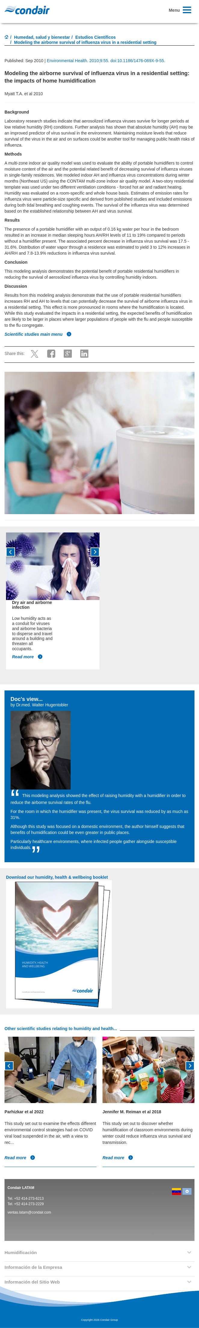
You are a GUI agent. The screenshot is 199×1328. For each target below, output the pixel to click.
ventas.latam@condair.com (29, 1212)
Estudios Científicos (95, 37)
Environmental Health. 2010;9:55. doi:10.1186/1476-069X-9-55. (106, 60)
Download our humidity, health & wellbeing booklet (57, 877)
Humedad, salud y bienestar (42, 37)
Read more (27, 656)
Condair (27, 9)
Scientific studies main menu (38, 334)
